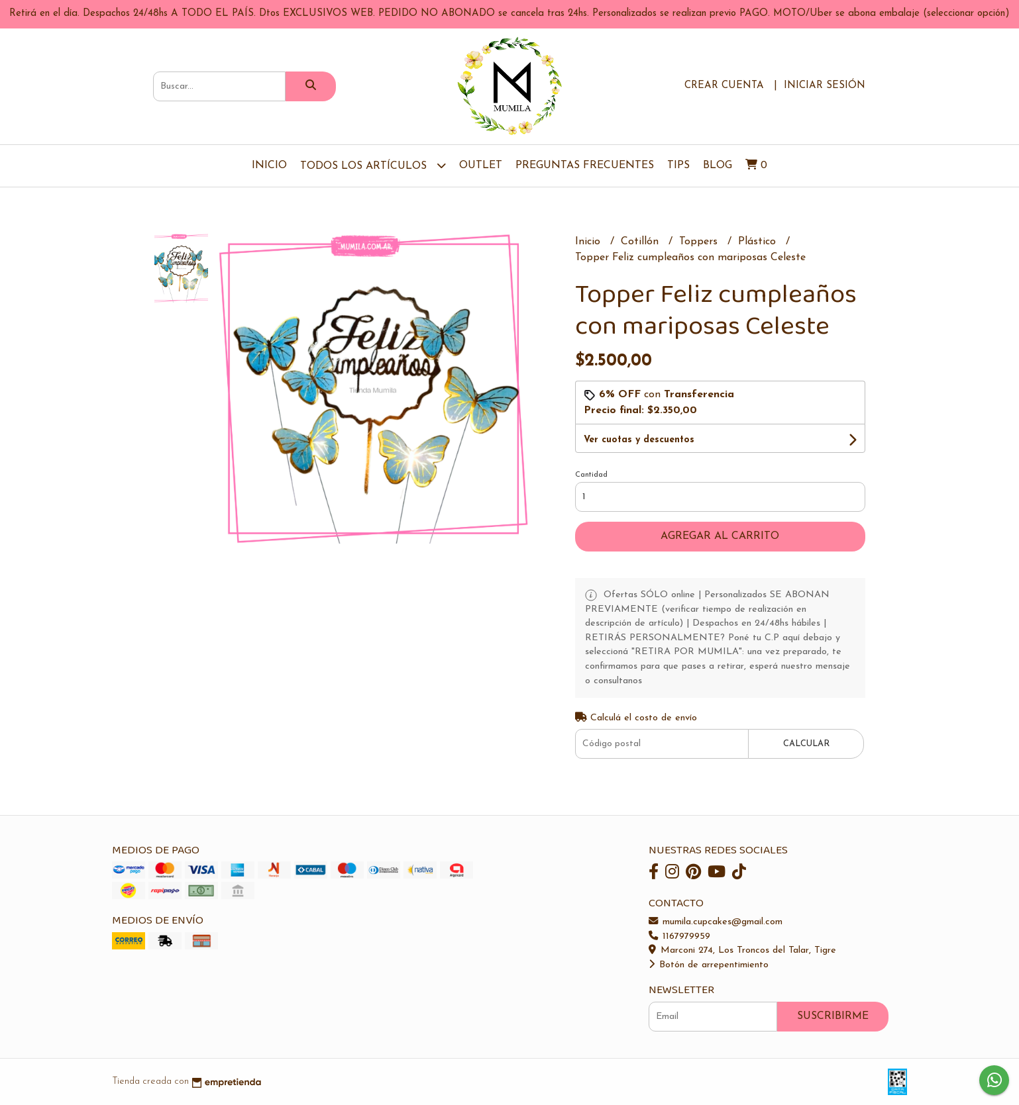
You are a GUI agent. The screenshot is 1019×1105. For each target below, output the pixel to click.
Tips (678, 165)
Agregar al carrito (720, 536)
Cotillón (641, 241)
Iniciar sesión (824, 86)
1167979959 (679, 936)
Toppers (700, 241)
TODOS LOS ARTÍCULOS (373, 165)
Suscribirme (833, 1016)
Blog (717, 165)
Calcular (806, 744)
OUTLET (480, 165)
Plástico (758, 241)
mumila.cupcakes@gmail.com (715, 922)
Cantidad (591, 475)
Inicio (269, 165)
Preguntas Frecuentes (584, 165)
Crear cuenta (724, 86)
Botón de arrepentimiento (709, 965)
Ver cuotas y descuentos (639, 440)
